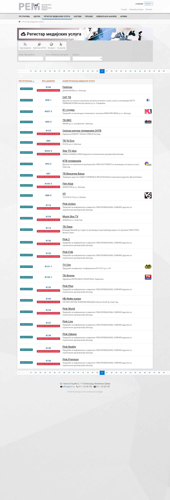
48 (159, 71)
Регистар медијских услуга (57, 16)
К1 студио (68, 109)
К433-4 (48, 151)
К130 (48, 241)
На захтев (61, 45)
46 (149, 71)
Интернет (51, 45)
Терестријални (25, 45)
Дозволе (76, 55)
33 (88, 71)
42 (130, 71)
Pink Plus (67, 286)
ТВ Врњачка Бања (73, 173)
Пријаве (89, 16)
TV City (66, 264)
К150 (48, 361)
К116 (48, 205)
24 (45, 71)
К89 (48, 141)
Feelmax (67, 87)
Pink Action (69, 203)
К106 (48, 87)
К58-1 (48, 100)
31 (78, 71)
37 (107, 71)
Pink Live (67, 321)
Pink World (68, 308)
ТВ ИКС (66, 120)
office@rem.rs (69, 386)
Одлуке (37, 16)
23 (40, 71)
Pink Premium (70, 359)
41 (126, 71)
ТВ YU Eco (68, 140)
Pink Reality (69, 346)
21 (31, 71)
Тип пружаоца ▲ (26, 81)
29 (69, 71)
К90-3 (48, 122)
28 (64, 71)
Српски (148, 4)
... (26, 71)
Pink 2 (66, 239)
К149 (48, 348)
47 (154, 71)
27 (59, 71)
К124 (48, 131)
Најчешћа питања (136, 9)
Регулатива (24, 16)
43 (135, 71)
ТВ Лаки (67, 226)
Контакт (149, 9)
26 (55, 71)
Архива (123, 16)
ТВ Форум (68, 275)
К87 (48, 174)
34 (92, 71)
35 (97, 71)
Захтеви (77, 16)
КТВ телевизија (71, 160)
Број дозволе (48, 81)
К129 (48, 216)
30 (73, 71)
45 (145, 71)
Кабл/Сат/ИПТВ (39, 45)
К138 (48, 335)
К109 (48, 299)
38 (111, 71)
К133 (48, 287)
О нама (124, 9)
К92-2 (48, 164)
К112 (48, 228)
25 (50, 71)
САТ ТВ (66, 97)
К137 (48, 323)
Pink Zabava (69, 334)
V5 (64, 193)
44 (140, 71)
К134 (48, 310)
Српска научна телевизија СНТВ (81, 130)
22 (36, 71)
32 (83, 71)
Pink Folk (67, 251)
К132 (48, 253)
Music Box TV (70, 216)
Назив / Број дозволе (26, 55)
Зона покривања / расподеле (56, 55)
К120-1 (48, 277)
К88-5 (48, 195)
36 (102, 71)
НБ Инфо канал (71, 298)
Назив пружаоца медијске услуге (78, 81)
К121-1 (48, 266)
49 (164, 71)
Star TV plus (69, 150)
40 (121, 71)
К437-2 (48, 111)
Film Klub (67, 183)
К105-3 (48, 184)
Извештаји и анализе (106, 16)
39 (116, 71)
